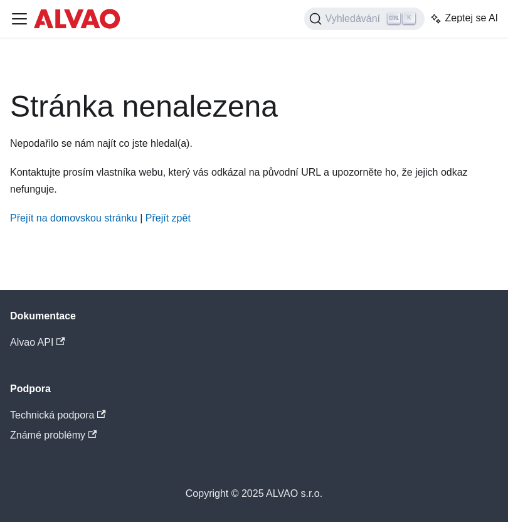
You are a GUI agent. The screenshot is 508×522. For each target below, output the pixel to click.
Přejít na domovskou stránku (73, 218)
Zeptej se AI (464, 19)
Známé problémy (53, 435)
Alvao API (37, 342)
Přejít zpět (168, 218)
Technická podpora (58, 415)
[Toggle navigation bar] (19, 18)
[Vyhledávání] (364, 19)
